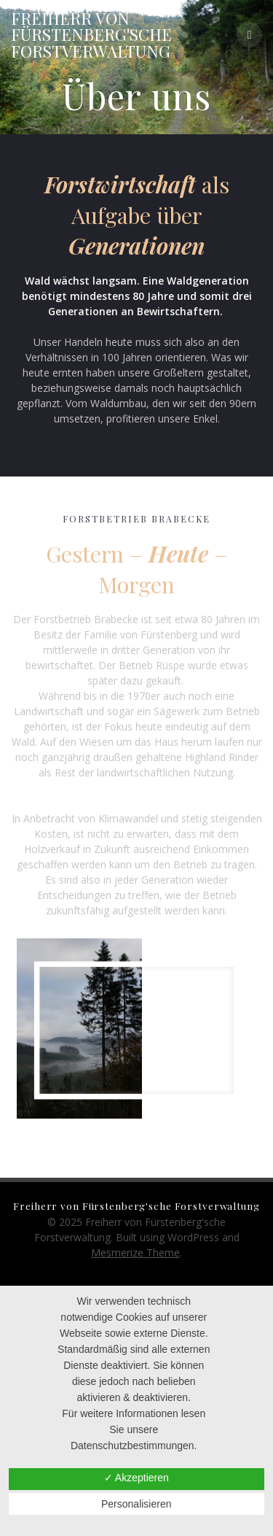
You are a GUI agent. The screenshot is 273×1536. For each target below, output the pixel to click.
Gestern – (106, 553)
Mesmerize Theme (135, 1252)
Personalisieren (136, 1504)
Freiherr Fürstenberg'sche (91, 34)
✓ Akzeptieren (136, 1477)
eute (187, 553)
